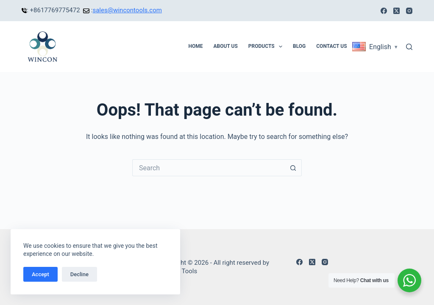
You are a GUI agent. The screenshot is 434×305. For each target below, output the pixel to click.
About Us (225, 46)
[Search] (409, 47)
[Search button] (293, 167)
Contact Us (331, 46)
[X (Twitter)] (396, 11)
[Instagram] (409, 11)
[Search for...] (208, 167)
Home (195, 46)
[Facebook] (384, 11)
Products (267, 47)
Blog (299, 46)
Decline (79, 274)
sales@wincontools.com (126, 10)
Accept (40, 274)
